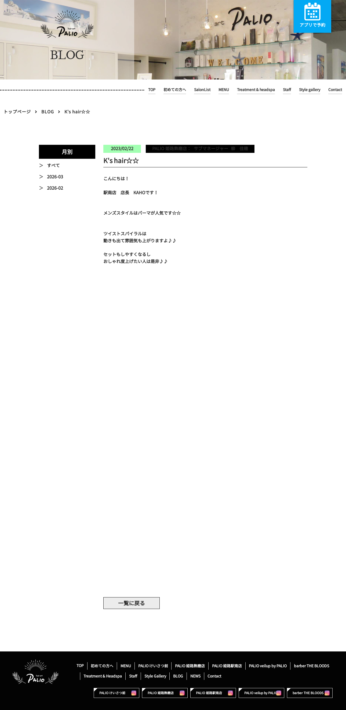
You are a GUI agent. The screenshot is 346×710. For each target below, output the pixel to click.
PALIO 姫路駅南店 (227, 665)
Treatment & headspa (256, 89)
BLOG (47, 112)
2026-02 (55, 188)
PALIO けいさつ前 (153, 665)
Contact (335, 89)
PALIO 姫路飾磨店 (190, 665)
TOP (151, 89)
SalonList (202, 89)
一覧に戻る (131, 603)
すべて (53, 165)
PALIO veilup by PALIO (268, 665)
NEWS (195, 675)
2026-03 (55, 177)
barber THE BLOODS (311, 665)
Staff (287, 89)
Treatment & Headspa (102, 675)
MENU (223, 89)
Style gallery (309, 89)
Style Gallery (155, 675)
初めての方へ (174, 89)
